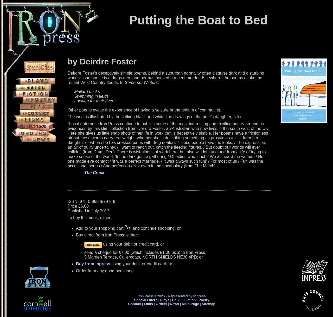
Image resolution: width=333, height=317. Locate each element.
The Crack (94, 172)
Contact (134, 304)
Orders (161, 304)
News (174, 304)
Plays (164, 300)
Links (148, 304)
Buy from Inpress (93, 264)
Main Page (191, 304)
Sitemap (208, 304)
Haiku (177, 300)
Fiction (190, 300)
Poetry (203, 300)
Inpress (199, 296)
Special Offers (145, 300)
